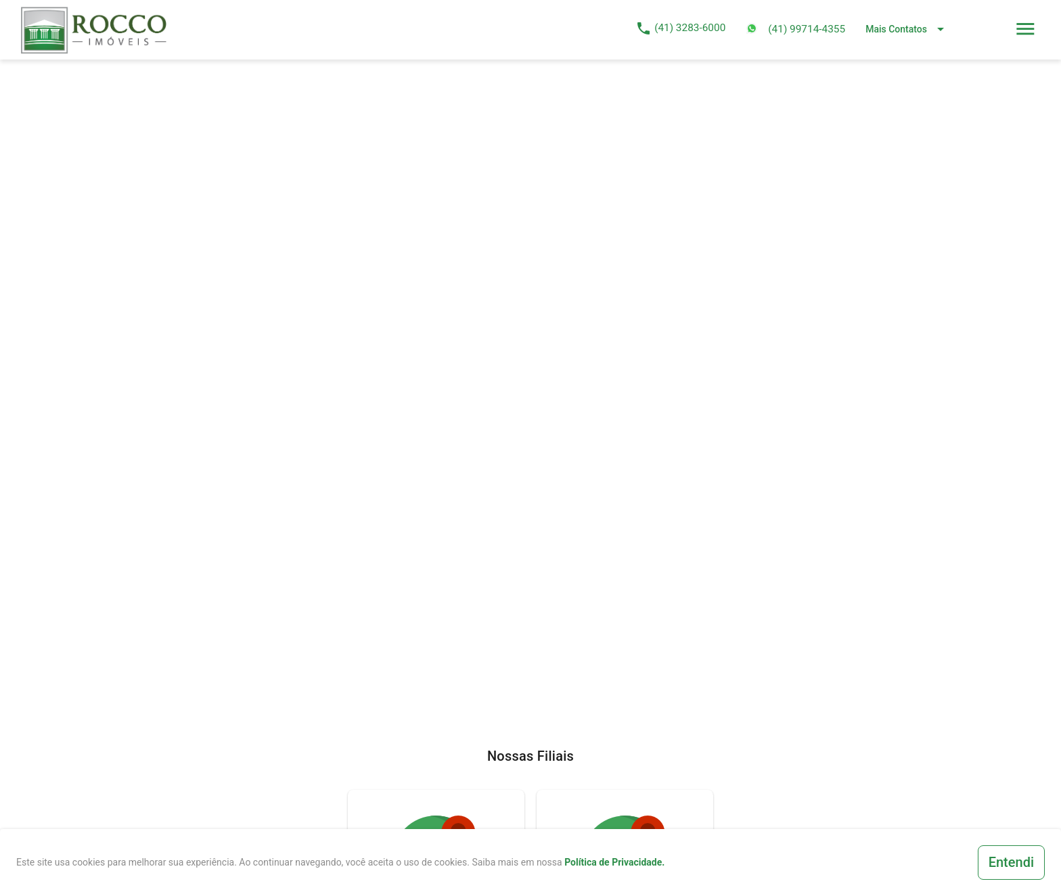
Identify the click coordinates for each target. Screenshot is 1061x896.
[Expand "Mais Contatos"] (907, 28)
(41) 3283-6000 (689, 28)
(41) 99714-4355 (806, 29)
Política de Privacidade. (614, 862)
